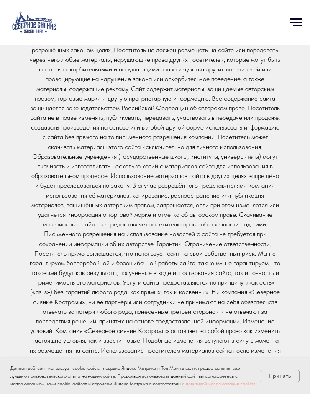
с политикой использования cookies (218, 383)
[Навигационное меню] (296, 22)
